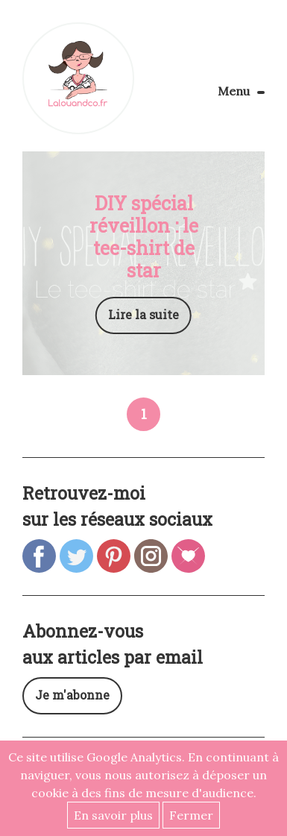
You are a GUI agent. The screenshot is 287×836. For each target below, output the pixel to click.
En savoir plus (113, 815)
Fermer (191, 815)
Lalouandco (78, 78)
